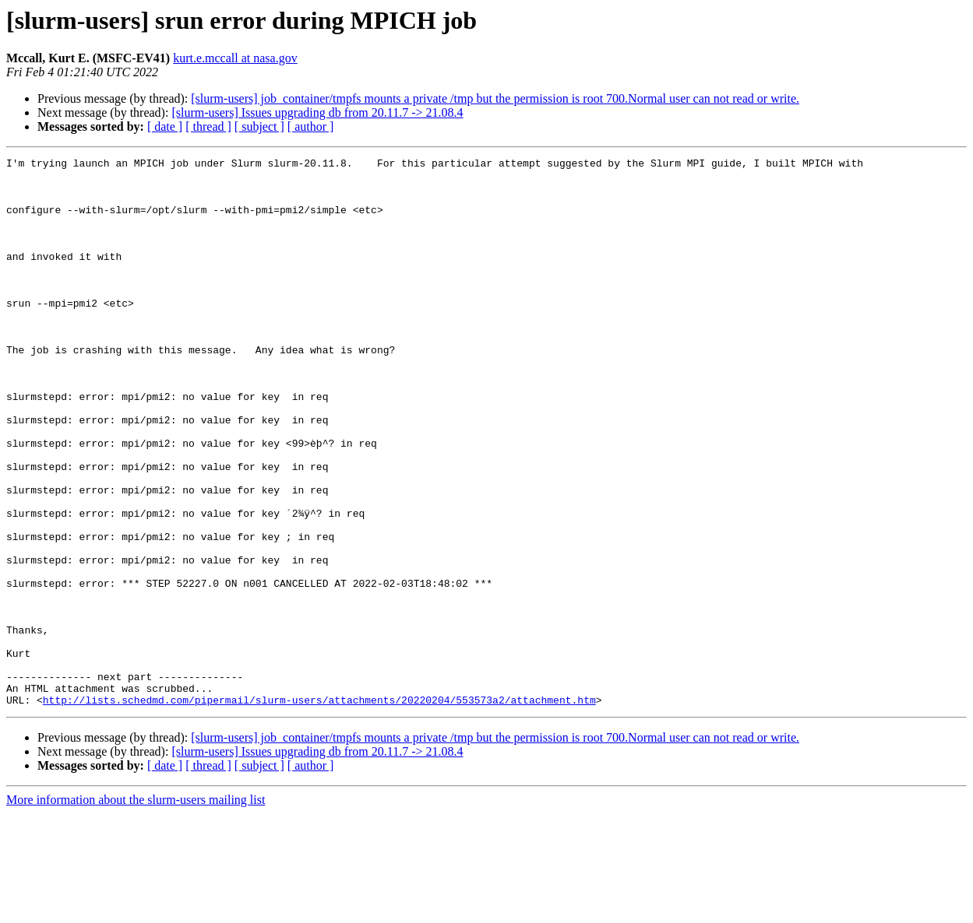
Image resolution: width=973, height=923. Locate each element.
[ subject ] (259, 126)
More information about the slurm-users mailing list (135, 909)
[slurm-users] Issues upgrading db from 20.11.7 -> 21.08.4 (317, 112)
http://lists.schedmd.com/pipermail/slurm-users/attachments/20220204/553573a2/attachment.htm (319, 809)
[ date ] (164, 126)
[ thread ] (208, 126)
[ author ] (310, 126)
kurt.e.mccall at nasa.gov (235, 58)
